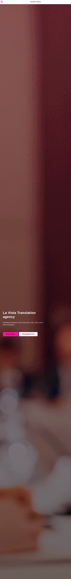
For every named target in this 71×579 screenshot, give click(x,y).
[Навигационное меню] (2, 1)
